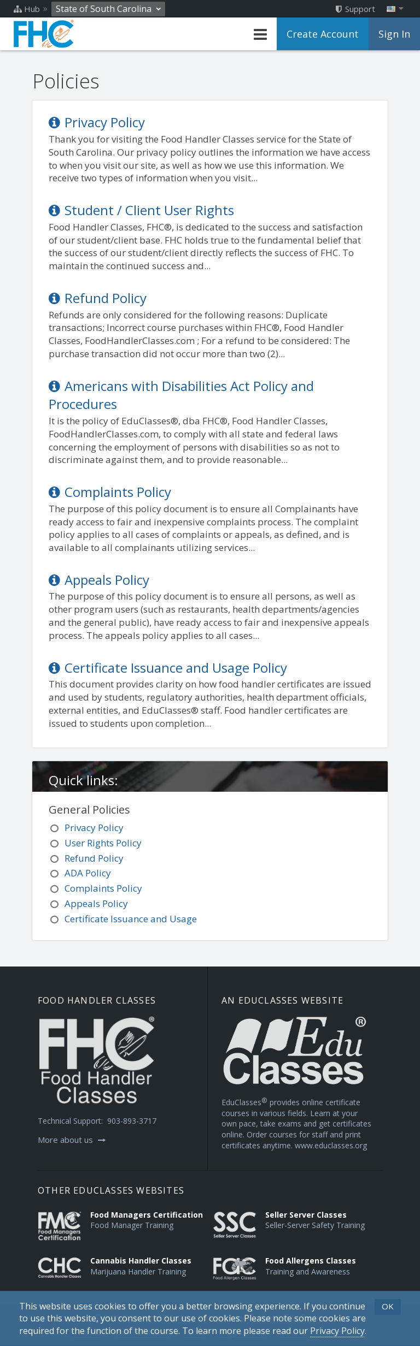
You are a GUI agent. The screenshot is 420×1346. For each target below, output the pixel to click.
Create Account (323, 33)
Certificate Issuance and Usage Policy (168, 668)
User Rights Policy (103, 843)
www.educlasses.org (331, 1145)
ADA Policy (88, 873)
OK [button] (388, 1306)
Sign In (394, 33)
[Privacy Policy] (337, 1331)
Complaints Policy (110, 492)
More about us (72, 1139)
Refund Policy (98, 298)
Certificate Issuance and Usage (131, 918)
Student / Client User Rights (141, 210)
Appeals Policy (99, 580)
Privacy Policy (97, 122)
